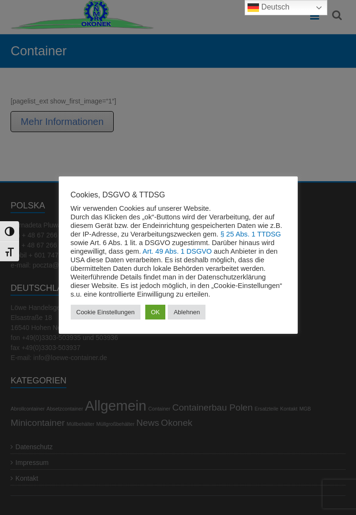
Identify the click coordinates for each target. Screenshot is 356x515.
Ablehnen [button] (186, 312)
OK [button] (155, 312)
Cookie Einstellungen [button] (105, 312)
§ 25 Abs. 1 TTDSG (250, 234)
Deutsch (268, 7)
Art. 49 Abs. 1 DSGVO (177, 251)
